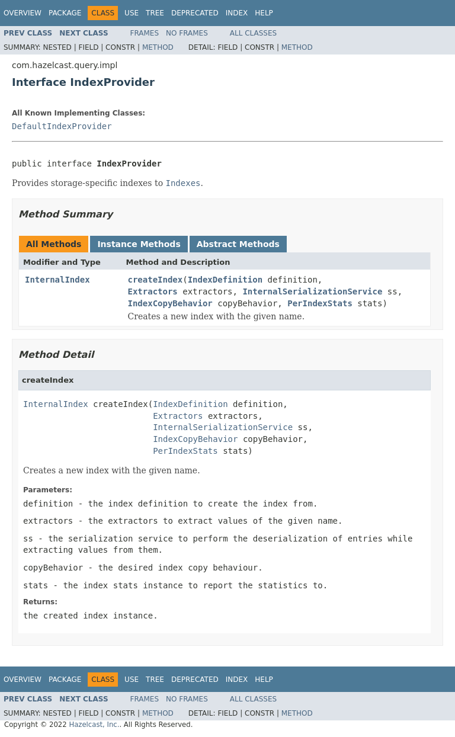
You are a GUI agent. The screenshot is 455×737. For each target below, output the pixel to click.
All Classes (253, 33)
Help (264, 13)
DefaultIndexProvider (62, 126)
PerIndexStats (320, 303)
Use (131, 13)
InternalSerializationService (312, 291)
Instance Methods (138, 244)
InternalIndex (57, 279)
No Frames (187, 33)
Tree (155, 13)
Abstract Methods (238, 244)
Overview (22, 13)
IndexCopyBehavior (170, 303)
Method (158, 47)
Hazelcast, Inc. (94, 724)
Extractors (153, 291)
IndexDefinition (225, 279)
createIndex (155, 279)
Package (65, 13)
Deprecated (195, 13)
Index (237, 13)
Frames (144, 33)
